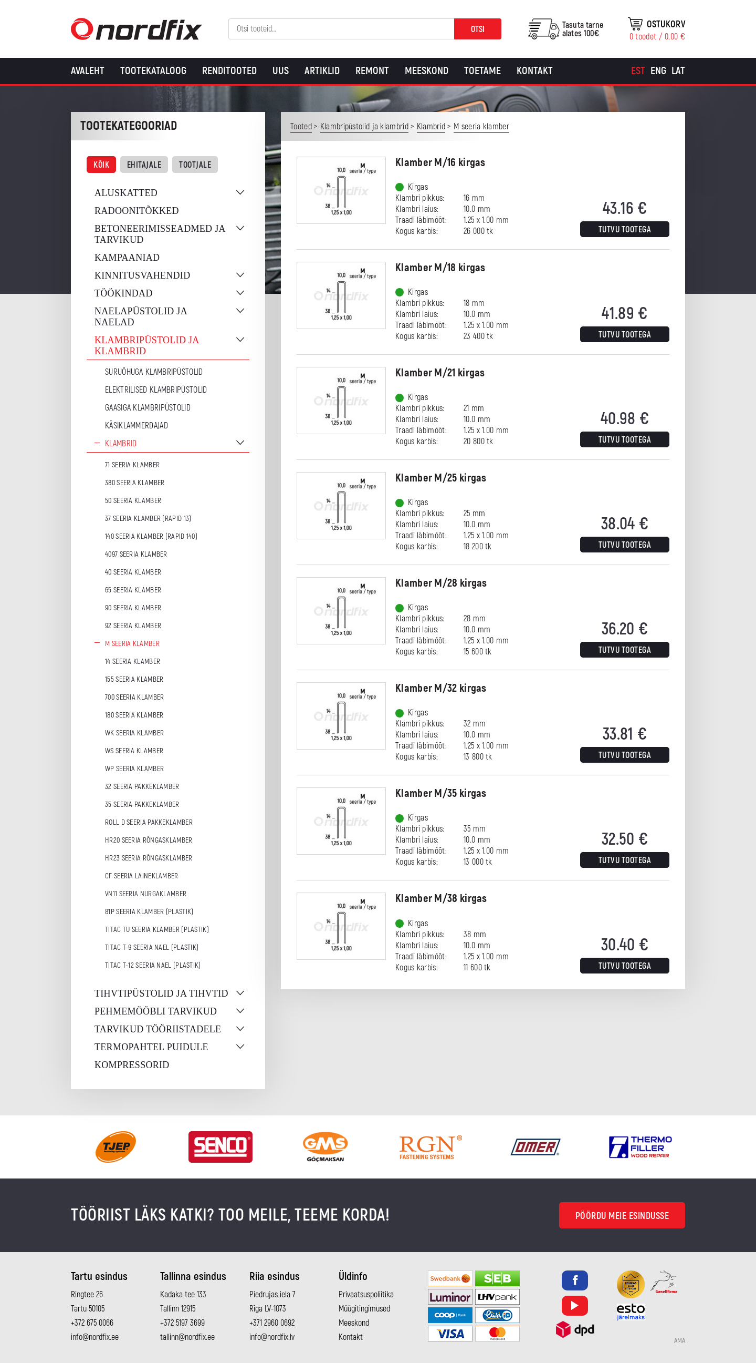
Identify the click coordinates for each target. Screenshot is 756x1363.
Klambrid (120, 443)
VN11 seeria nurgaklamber (145, 893)
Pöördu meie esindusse (622, 1216)
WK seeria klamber (134, 733)
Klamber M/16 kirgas (440, 163)
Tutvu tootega (625, 229)
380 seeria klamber (134, 482)
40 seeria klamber (133, 572)
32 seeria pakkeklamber (142, 786)
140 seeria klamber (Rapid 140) (151, 536)
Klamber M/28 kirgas (441, 583)
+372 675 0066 (92, 1323)
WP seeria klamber (134, 768)
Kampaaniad (127, 257)
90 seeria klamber (133, 607)
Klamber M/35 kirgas (441, 793)
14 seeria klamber (132, 661)
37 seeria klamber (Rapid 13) (148, 518)
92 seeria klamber (133, 625)
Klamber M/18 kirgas (440, 268)
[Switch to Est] (638, 71)
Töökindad (123, 293)
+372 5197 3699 (182, 1323)
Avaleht (87, 70)
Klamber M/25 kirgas (441, 478)
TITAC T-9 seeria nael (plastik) (151, 947)
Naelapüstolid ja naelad (140, 316)
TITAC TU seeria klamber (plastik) (157, 929)
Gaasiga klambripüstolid (148, 408)
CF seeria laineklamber (141, 876)
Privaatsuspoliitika (366, 1294)
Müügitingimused (364, 1309)
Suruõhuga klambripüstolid (154, 372)
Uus (280, 70)
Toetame (482, 70)
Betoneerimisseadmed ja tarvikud (159, 234)
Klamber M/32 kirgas (441, 688)
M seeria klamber (132, 643)
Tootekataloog (153, 70)
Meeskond (426, 70)
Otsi (478, 29)
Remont (372, 70)
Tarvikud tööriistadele (157, 1029)
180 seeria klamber (134, 715)
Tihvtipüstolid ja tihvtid (161, 993)
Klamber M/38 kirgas (441, 898)
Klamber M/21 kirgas (440, 373)
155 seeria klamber (134, 679)
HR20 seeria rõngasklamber (149, 840)
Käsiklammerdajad (136, 426)
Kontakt (535, 70)
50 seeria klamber (133, 500)
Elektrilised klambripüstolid (156, 390)
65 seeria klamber (133, 590)
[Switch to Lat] (678, 71)
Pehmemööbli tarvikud (155, 1011)
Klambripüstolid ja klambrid (146, 345)
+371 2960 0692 (272, 1323)
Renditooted (229, 70)
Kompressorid (132, 1065)
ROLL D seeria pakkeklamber (149, 822)
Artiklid (322, 70)
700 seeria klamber (134, 697)
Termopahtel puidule (151, 1047)
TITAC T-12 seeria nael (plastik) (153, 965)
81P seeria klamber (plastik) (149, 911)
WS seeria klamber (134, 750)
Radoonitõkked (136, 211)
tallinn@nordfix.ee (187, 1337)
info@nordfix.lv (272, 1337)
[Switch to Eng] (658, 71)
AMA (679, 1341)
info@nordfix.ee (95, 1337)
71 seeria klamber (132, 464)
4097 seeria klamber (136, 554)
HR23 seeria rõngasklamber (149, 858)
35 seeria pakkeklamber (142, 804)
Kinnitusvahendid (142, 275)
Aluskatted (126, 193)
